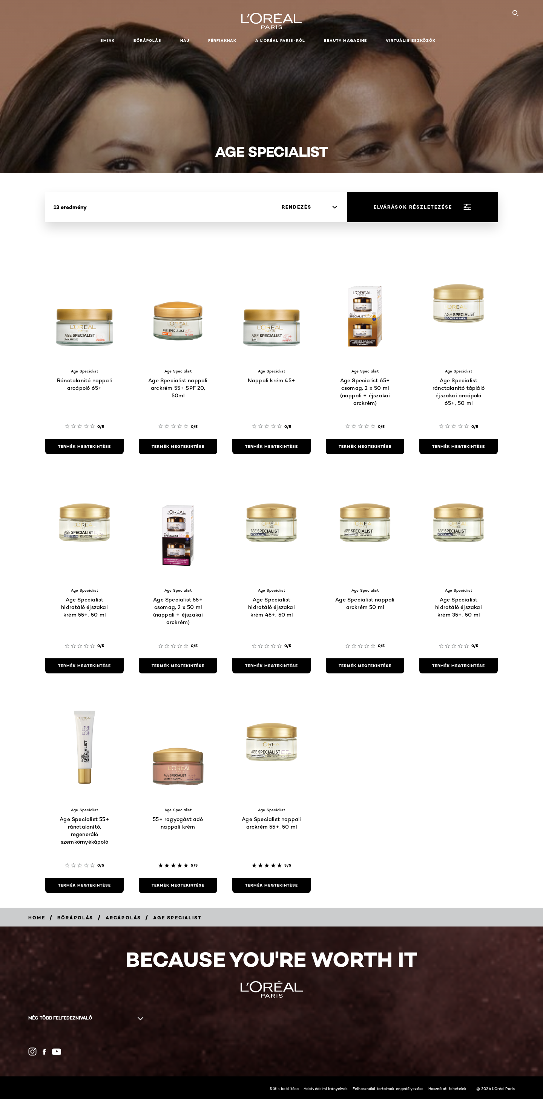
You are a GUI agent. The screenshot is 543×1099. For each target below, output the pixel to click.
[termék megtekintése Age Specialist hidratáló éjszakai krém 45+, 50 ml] (271, 665)
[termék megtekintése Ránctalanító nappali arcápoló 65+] (84, 446)
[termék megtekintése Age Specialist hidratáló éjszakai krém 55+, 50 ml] (84, 665)
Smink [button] (107, 40)
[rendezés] (309, 207)
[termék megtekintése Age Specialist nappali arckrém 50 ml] (365, 665)
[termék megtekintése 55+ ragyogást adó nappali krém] (178, 885)
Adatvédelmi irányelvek (326, 1088)
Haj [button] (184, 40)
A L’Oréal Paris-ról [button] (280, 40)
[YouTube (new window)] (56, 1052)
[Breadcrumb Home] (36, 917)
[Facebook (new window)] (44, 1052)
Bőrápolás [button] (147, 40)
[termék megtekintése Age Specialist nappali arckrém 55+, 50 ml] (271, 885)
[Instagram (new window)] (32, 1051)
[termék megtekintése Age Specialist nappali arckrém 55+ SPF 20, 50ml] (178, 446)
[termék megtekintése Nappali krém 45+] (271, 446)
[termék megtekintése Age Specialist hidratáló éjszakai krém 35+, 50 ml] (458, 665)
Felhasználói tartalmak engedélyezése (388, 1088)
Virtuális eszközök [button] (411, 40)
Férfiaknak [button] (222, 40)
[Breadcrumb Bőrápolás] (75, 917)
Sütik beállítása (284, 1088)
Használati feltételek (447, 1088)
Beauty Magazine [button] (345, 40)
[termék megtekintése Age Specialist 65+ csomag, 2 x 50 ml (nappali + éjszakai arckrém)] (365, 446)
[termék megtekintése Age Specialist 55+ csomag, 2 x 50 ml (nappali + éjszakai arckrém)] (178, 665)
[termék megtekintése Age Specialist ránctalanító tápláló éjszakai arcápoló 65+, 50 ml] (458, 446)
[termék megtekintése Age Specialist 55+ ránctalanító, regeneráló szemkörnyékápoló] (84, 885)
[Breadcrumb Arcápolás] (123, 917)
